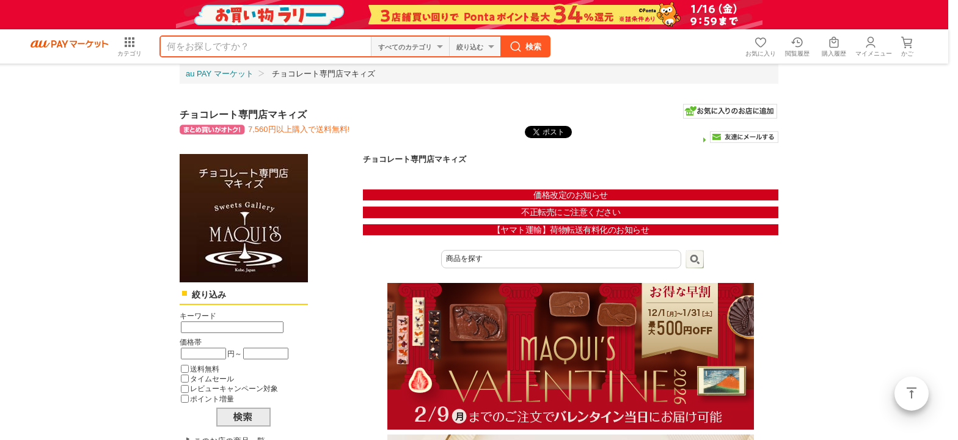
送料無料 (204, 369)
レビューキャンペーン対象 (234, 388)
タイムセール (212, 379)
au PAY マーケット (220, 73)
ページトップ (911, 393)
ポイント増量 (212, 399)
